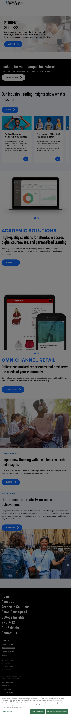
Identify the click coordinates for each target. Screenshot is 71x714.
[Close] (67, 701)
